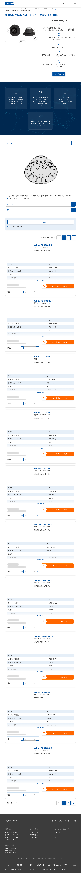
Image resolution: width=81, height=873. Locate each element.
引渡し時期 (31, 869)
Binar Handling (59, 835)
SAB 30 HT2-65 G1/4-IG (43, 412)
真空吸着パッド (38, 9)
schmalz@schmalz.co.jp (12, 852)
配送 (65, 865)
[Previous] (8, 30)
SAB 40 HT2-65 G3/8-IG (43, 692)
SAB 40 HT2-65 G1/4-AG (43, 636)
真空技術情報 (34, 835)
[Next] (35, 30)
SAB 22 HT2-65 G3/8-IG (43, 357)
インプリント (9, 865)
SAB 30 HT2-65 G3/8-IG (43, 524)
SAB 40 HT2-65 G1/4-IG (43, 580)
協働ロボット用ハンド (11, 835)
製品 (14, 9)
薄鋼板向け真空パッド (49, 9)
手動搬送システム (10, 839)
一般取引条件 (40, 865)
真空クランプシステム (11, 837)
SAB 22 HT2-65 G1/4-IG (43, 245)
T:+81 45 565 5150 (10, 848)
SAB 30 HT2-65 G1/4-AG (43, 468)
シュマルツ (58, 832)
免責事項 (19, 865)
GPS (56, 837)
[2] (69, 237)
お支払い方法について (54, 865)
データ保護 (29, 865)
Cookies (64, 869)
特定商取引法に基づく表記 (13, 869)
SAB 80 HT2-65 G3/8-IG (43, 748)
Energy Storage (34, 837)
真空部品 (31, 9)
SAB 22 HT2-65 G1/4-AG (43, 301)
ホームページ (8, 9)
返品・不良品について (48, 869)
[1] (64, 237)
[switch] (14, 227)
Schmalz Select (34, 832)
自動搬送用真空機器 (22, 9)
